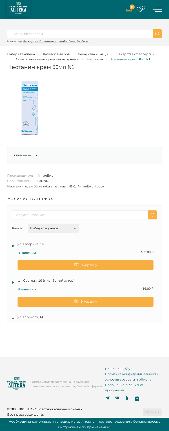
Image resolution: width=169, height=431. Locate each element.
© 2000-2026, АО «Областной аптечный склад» (44, 409)
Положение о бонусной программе (125, 387)
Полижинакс (48, 41)
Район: (17, 228)
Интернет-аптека (21, 54)
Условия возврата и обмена (128, 379)
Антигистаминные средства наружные (47, 59)
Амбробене (67, 41)
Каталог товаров (56, 54)
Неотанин (95, 59)
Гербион (83, 41)
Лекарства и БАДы (93, 54)
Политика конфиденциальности (132, 374)
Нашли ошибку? (118, 369)
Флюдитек (30, 41)
